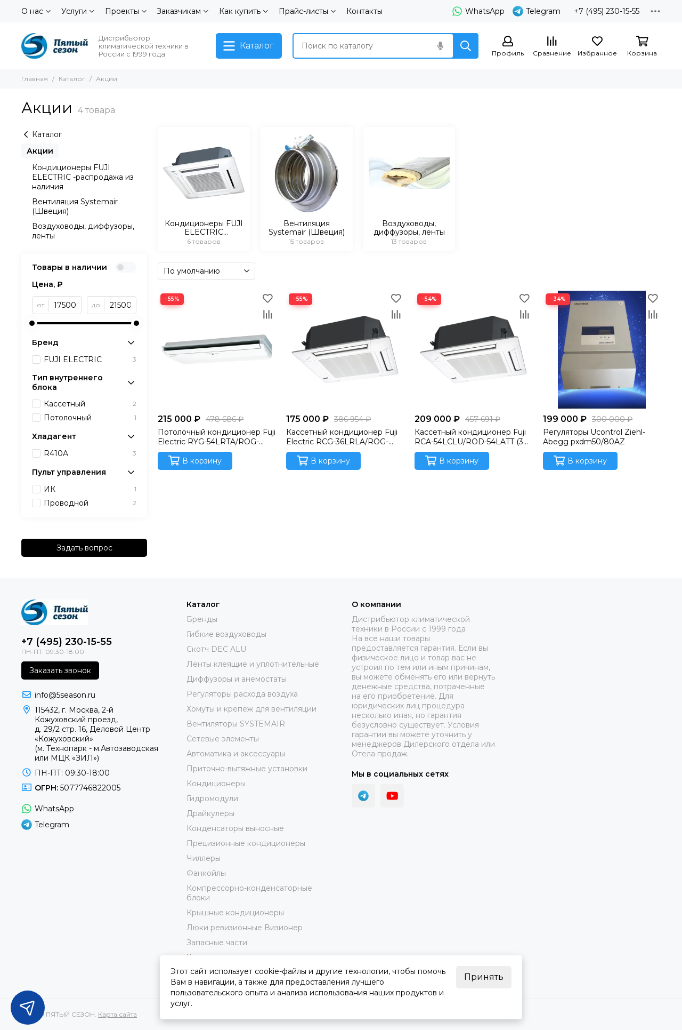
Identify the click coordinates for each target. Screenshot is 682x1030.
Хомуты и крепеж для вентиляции (251, 709)
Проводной (90, 503)
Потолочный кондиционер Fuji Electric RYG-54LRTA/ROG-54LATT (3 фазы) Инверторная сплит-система (216, 436)
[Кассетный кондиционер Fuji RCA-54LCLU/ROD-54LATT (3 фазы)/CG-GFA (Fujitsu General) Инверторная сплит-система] (473, 350)
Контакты (364, 11)
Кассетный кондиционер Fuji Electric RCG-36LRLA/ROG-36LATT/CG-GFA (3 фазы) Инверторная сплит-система (341, 436)
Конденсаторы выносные (235, 828)
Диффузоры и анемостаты (236, 679)
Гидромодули (212, 798)
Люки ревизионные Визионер (244, 927)
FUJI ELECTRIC (90, 359)
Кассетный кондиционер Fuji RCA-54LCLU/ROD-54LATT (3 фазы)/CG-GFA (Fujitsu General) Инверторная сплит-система (472, 436)
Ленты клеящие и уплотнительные (252, 664)
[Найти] (465, 46)
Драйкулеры (210, 813)
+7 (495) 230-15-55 (606, 11)
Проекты (126, 11)
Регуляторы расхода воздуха (242, 694)
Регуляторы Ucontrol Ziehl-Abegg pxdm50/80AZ (594, 436)
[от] (65, 305)
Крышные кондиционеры (235, 912)
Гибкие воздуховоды (226, 634)
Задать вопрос (84, 548)
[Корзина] (642, 47)
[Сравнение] (552, 47)
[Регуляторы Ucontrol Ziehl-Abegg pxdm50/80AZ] (602, 350)
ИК (90, 489)
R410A (90, 453)
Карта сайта (117, 1014)
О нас (36, 11)
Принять (484, 977)
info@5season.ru (65, 695)
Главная (34, 79)
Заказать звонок (60, 670)
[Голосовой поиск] (440, 46)
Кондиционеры (216, 783)
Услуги (77, 11)
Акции (40, 151)
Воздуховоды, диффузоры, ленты (83, 231)
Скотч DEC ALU (216, 649)
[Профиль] (507, 47)
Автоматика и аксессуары (235, 753)
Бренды (201, 619)
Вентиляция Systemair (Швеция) (75, 206)
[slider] (32, 323)
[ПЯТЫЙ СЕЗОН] (54, 46)
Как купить (243, 11)
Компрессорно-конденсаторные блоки (249, 893)
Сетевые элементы (222, 739)
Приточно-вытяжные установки (246, 768)
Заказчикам (182, 11)
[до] (120, 305)
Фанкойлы (206, 873)
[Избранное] (597, 47)
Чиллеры (203, 858)
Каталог (72, 79)
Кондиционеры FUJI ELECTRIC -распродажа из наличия (83, 177)
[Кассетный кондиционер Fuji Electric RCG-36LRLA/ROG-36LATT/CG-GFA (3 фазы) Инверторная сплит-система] (345, 350)
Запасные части (216, 942)
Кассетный (90, 404)
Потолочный (90, 417)
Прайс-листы (307, 11)
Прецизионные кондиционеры (245, 843)
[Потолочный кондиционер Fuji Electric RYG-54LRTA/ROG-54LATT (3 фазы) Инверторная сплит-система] (216, 350)
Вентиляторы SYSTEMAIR (235, 724)
